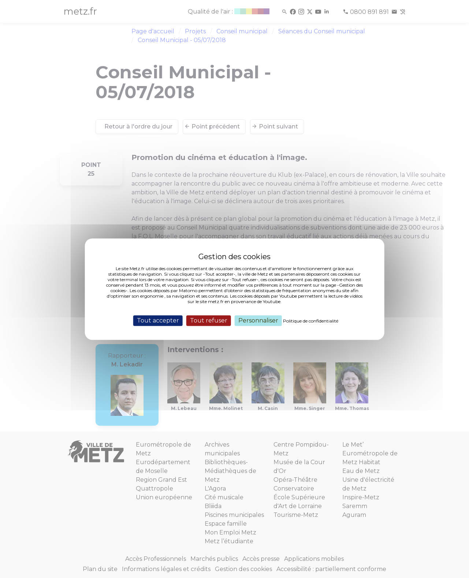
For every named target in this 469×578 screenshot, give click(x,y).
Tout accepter (158, 320)
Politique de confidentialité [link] (310, 321)
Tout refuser (208, 320)
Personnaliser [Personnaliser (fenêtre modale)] (258, 320)
